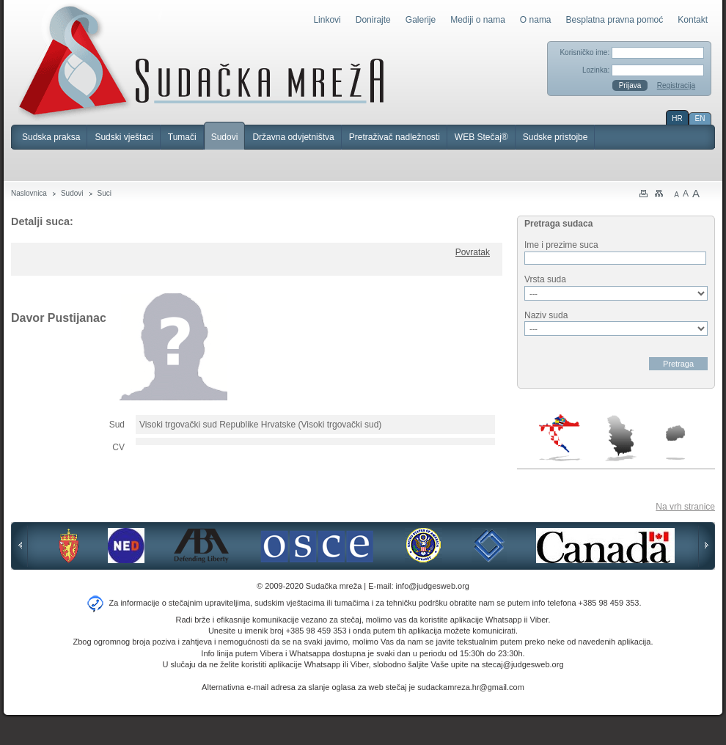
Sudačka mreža (201, 61)
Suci (104, 193)
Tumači (182, 137)
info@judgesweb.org (432, 585)
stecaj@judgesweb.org (522, 664)
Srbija (620, 437)
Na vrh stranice (685, 507)
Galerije (421, 20)
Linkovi (326, 20)
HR (677, 118)
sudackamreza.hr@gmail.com (470, 687)
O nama (535, 20)
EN (700, 118)
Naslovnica (29, 193)
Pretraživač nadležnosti (394, 137)
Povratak (472, 252)
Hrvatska (560, 437)
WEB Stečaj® (481, 137)
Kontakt (693, 20)
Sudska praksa (51, 137)
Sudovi (224, 137)
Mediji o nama (477, 20)
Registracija (676, 85)
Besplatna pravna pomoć (615, 20)
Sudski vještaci (124, 137)
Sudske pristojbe (555, 137)
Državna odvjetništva (293, 137)
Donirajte (373, 20)
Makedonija (675, 442)
